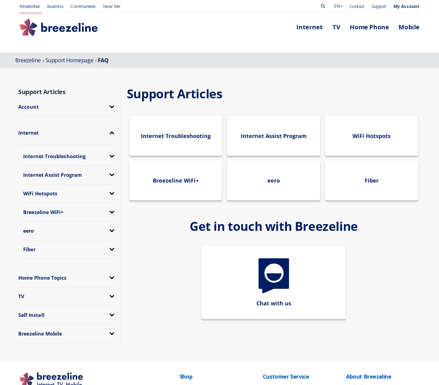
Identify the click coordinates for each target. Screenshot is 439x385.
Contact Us (273, 338)
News (351, 326)
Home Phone (192, 326)
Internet (187, 313)
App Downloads (278, 345)
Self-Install (272, 351)
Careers (353, 332)
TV (182, 319)
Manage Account (278, 313)
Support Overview (279, 332)
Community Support (365, 351)
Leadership (356, 313)
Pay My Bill (273, 319)
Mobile (186, 332)
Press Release (359, 319)
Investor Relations (363, 345)
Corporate (355, 338)
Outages (271, 326)
